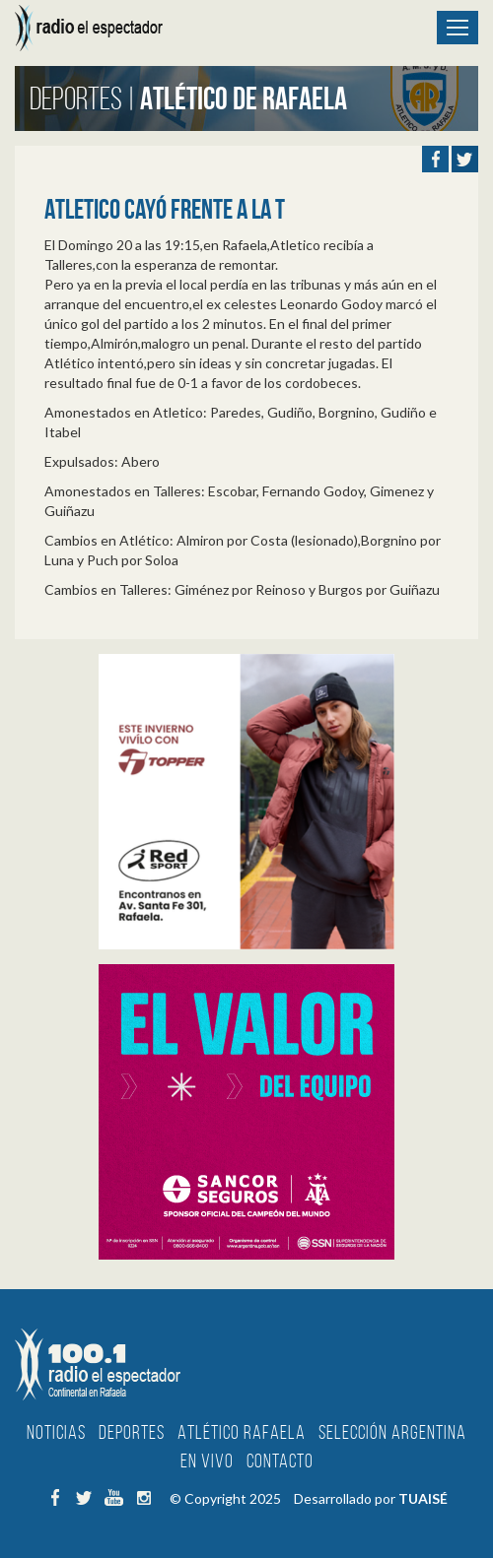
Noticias (56, 1432)
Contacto (280, 1460)
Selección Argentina (392, 1432)
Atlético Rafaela (241, 1432)
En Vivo (207, 1460)
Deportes (132, 1432)
